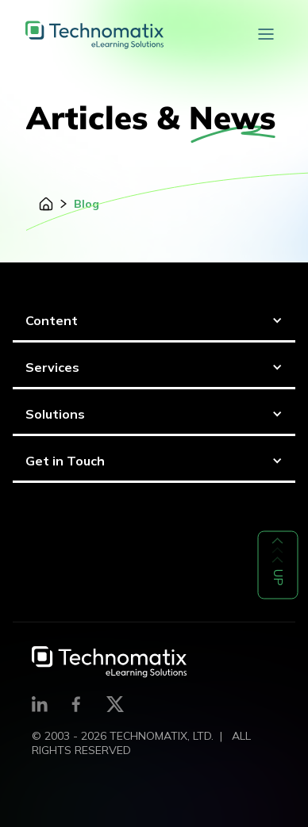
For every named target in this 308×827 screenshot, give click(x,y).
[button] (266, 35)
